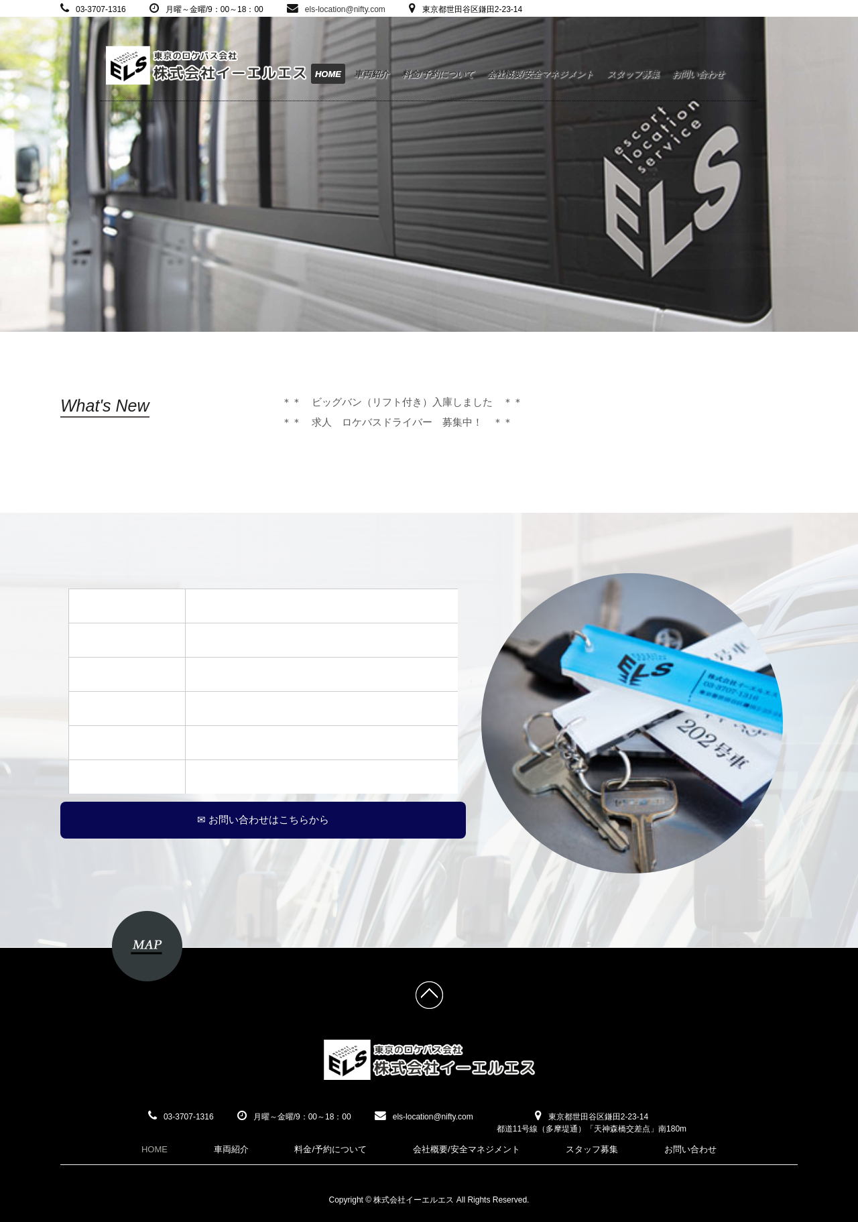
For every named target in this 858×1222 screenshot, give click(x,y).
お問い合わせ (698, 74)
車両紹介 (371, 74)
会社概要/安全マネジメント (540, 74)
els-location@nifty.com (345, 9)
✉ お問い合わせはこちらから (263, 819)
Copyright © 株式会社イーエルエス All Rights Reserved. (429, 1200)
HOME (328, 74)
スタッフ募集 (633, 74)
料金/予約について (438, 74)
